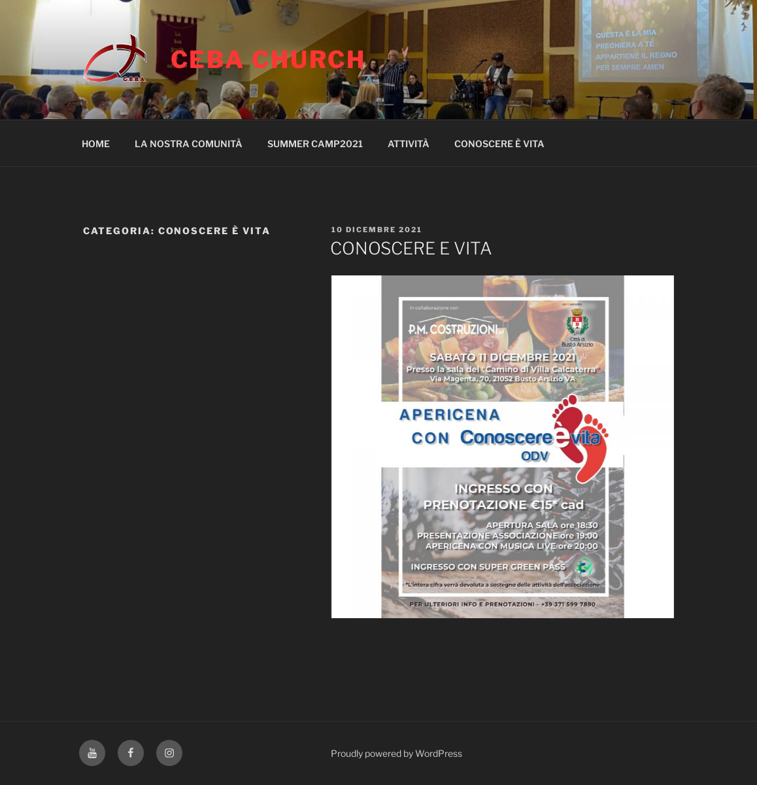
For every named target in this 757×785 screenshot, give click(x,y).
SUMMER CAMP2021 (315, 143)
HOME (96, 143)
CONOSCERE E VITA (411, 248)
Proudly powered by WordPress (396, 753)
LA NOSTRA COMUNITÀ (189, 143)
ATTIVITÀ (408, 143)
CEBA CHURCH (269, 59)
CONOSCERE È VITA (499, 143)
